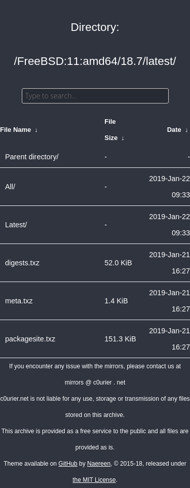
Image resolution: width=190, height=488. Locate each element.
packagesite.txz (30, 339)
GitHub (67, 463)
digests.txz (22, 263)
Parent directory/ (32, 157)
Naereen (98, 463)
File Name (15, 129)
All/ (10, 187)
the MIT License (94, 479)
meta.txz (18, 301)
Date (174, 129)
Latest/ (16, 225)
